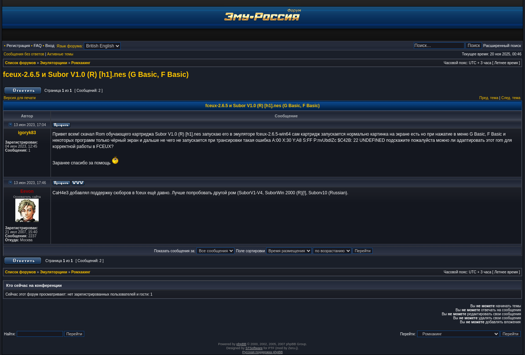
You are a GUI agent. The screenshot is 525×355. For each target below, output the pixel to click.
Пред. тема (488, 98)
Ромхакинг (80, 63)
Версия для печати (20, 98)
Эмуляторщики (53, 63)
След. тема (510, 98)
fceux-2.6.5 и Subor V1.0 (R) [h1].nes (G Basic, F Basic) (95, 74)
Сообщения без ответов (24, 54)
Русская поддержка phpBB (262, 352)
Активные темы (60, 54)
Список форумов (20, 63)
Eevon (27, 191)
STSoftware (253, 348)
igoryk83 (27, 132)
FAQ (38, 45)
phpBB (241, 344)
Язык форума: (70, 46)
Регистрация (18, 45)
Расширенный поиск (502, 45)
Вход (49, 45)
